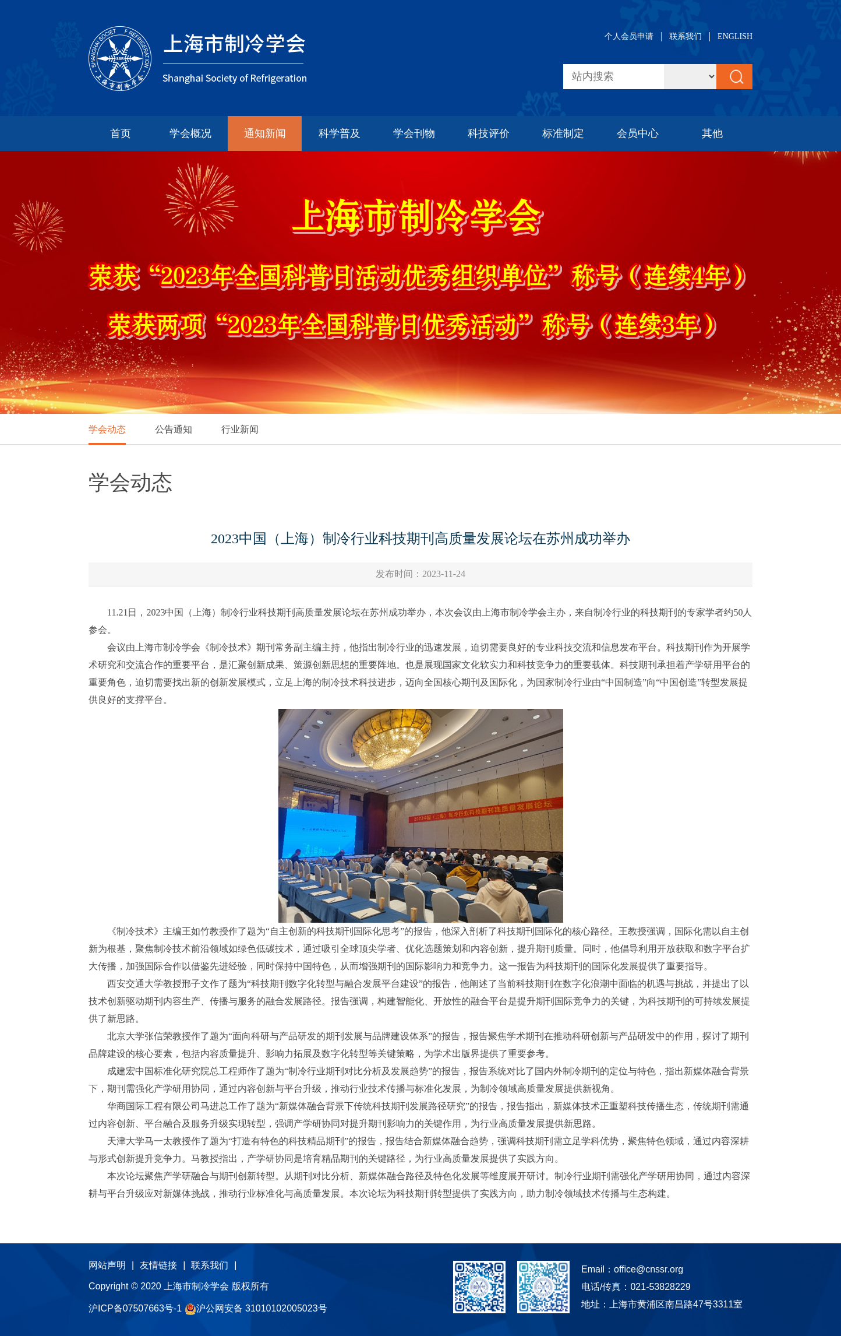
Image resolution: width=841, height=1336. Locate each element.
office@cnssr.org (648, 1269)
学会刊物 (414, 133)
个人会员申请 (629, 36)
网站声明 (107, 1265)
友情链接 (158, 1265)
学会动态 (107, 429)
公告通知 (173, 429)
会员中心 (638, 133)
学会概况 (190, 133)
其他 (712, 133)
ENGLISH (735, 36)
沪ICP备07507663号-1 (137, 1308)
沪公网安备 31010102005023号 (256, 1308)
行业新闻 (240, 429)
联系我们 (685, 36)
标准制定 (563, 133)
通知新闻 (265, 133)
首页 (120, 133)
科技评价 (489, 133)
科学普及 (340, 133)
